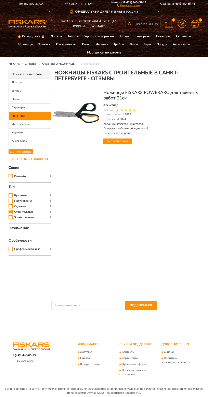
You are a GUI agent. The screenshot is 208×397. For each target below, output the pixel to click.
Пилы (86, 44)
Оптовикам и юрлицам (98, 21)
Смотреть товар (117, 141)
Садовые (20, 206)
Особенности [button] (20, 240)
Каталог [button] (67, 21)
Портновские (23, 201)
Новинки (79, 26)
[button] (128, 5)
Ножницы (25, 44)
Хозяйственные (24, 217)
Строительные (23, 211)
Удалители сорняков (99, 36)
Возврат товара (90, 364)
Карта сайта (130, 358)
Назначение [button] (19, 228)
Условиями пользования (139, 314)
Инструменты (66, 44)
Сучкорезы (142, 36)
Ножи (124, 36)
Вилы (134, 44)
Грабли (119, 44)
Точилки (44, 44)
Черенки (102, 44)
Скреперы (183, 36)
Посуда (162, 44)
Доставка (86, 352)
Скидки (169, 352)
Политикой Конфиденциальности (103, 314)
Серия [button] (14, 168)
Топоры (73, 36)
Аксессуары (181, 44)
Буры (147, 44)
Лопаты (56, 36)
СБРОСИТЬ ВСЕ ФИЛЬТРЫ (30, 159)
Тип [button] (12, 187)
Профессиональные (27, 249)
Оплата (85, 358)
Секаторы (163, 36)
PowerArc (20, 176)
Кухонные (20, 195)
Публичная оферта (134, 364)
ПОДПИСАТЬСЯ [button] (141, 305)
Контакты (99, 26)
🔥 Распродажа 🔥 (31, 36)
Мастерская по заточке (104, 52)
